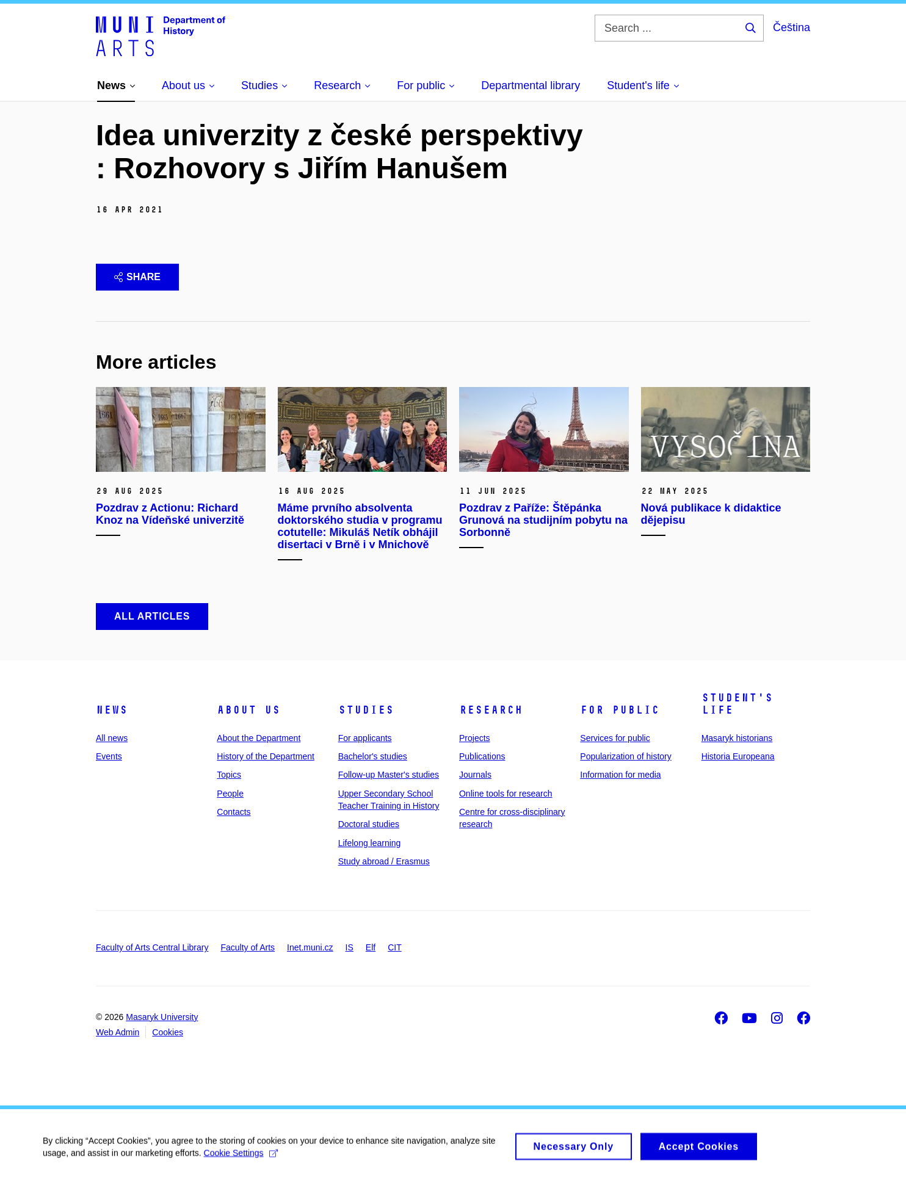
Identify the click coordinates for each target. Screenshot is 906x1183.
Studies (366, 710)
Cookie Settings (241, 1158)
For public (619, 710)
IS (349, 947)
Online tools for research (506, 793)
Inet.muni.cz (310, 947)
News (112, 710)
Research (491, 710)
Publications (482, 756)
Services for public (615, 738)
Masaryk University (162, 1017)
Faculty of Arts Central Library (152, 947)
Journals (475, 775)
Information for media (620, 775)
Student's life (737, 704)
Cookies (167, 1032)
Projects (474, 738)
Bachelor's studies (372, 756)
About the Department (258, 738)
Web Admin (117, 1032)
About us (248, 710)
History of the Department (265, 756)
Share (137, 277)
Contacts (233, 812)
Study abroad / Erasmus (384, 861)
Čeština (791, 27)
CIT (395, 947)
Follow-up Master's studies (388, 775)
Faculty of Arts (247, 947)
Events (109, 756)
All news (112, 738)
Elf (370, 947)
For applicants (365, 738)
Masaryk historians (737, 738)
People (230, 793)
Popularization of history (625, 756)
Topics (229, 775)
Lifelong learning (369, 843)
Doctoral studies (368, 824)
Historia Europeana (738, 756)
